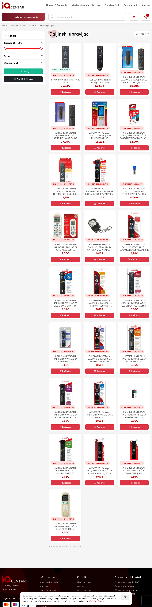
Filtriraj (23, 71)
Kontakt (146, 5)
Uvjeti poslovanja (80, 5)
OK (125, 597)
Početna (5, 25)
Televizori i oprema (29, 25)
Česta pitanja (131, 5)
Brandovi (43, 586)
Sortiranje (141, 33)
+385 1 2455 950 (124, 586)
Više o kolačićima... (97, 601)
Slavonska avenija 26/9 (127, 582)
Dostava (96, 5)
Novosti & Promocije (56, 5)
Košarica (65, 92)
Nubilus (12, 589)
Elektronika (15, 25)
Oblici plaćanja (112, 5)
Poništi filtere (23, 79)
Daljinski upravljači (46, 25)
